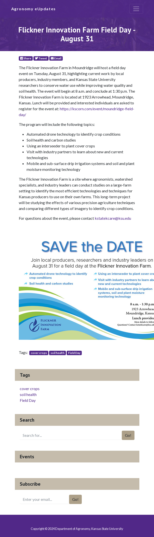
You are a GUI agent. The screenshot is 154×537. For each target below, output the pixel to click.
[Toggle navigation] (136, 9)
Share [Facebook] (25, 58)
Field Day (74, 353)
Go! (128, 435)
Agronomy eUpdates (33, 8)
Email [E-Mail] (56, 58)
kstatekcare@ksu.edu (113, 218)
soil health (57, 353)
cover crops (39, 353)
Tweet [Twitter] (41, 58)
